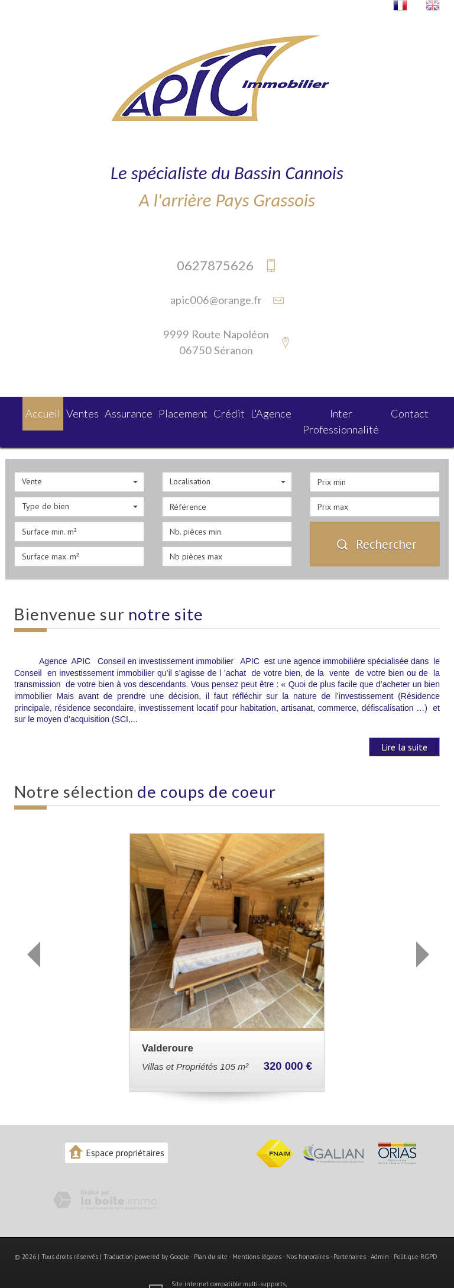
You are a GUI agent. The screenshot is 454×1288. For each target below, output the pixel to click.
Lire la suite (404, 727)
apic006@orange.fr (216, 299)
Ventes (78, 412)
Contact (416, 412)
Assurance (127, 412)
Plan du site (211, 1237)
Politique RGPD (415, 1237)
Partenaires (349, 1237)
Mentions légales (256, 1237)
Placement (182, 412)
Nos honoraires (307, 1237)
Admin (380, 1237)
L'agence (273, 412)
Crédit (229, 412)
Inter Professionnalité (345, 412)
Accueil (35, 412)
